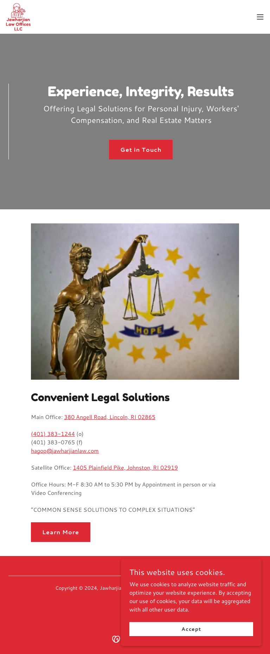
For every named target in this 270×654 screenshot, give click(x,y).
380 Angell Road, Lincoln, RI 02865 (109, 417)
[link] (18, 17)
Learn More (60, 532)
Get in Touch (140, 149)
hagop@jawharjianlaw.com (65, 450)
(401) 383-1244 (53, 434)
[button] (260, 17)
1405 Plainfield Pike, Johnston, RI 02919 (125, 467)
